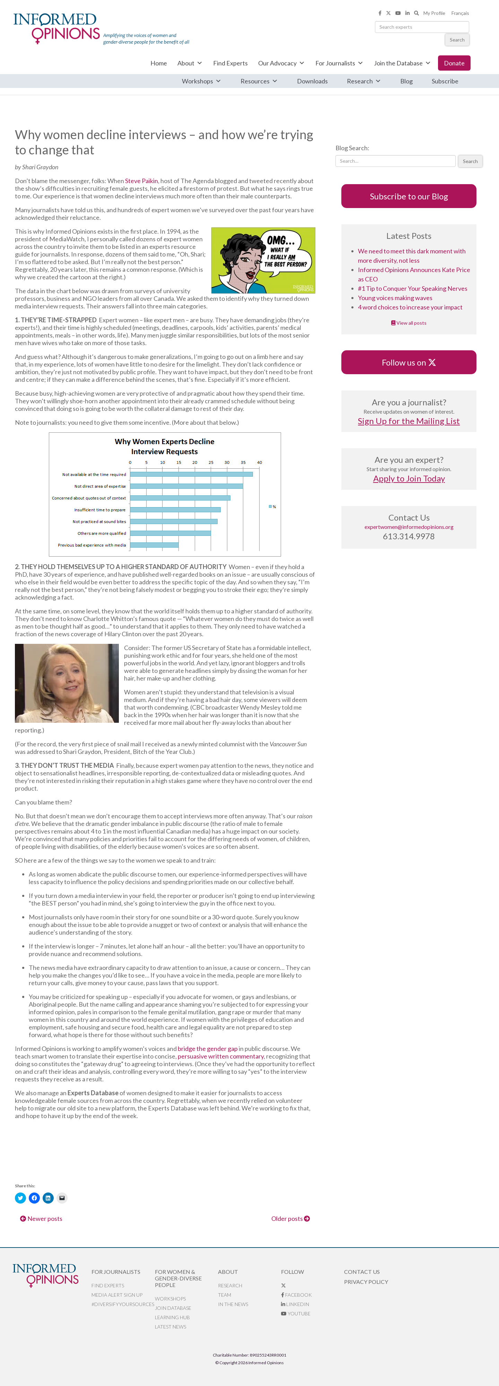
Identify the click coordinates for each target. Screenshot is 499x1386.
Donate (454, 63)
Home (158, 63)
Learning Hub (172, 1317)
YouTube (295, 1313)
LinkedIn (295, 1304)
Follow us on (409, 362)
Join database (173, 1308)
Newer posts (41, 1218)
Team (224, 1295)
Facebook (296, 1295)
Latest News (170, 1327)
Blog (406, 81)
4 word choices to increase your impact (410, 307)
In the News (233, 1304)
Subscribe (445, 81)
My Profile (434, 13)
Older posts (290, 1218)
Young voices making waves (395, 298)
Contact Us (362, 1271)
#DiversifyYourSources (122, 1304)
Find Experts (230, 63)
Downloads (312, 81)
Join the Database (402, 63)
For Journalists (339, 63)
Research (364, 81)
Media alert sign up (116, 1295)
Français (460, 13)
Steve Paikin (141, 180)
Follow (292, 1271)
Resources (259, 81)
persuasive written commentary (221, 1056)
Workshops (201, 81)
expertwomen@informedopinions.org (409, 526)
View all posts (409, 323)
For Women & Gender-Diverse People (178, 1278)
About (190, 63)
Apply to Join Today (409, 478)
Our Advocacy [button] (281, 63)
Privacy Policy (366, 1281)
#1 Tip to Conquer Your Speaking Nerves (412, 288)
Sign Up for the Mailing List (409, 420)
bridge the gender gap (208, 1048)
